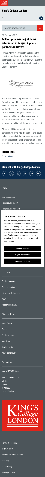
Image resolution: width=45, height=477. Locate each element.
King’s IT (14, 299)
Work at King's (17, 347)
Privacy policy (16, 449)
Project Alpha (7, 156)
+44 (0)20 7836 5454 (10, 371)
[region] (22, 238)
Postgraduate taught (19, 203)
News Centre (16, 324)
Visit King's (15, 341)
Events (14, 329)
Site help (14, 461)
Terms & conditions (18, 443)
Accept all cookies (22, 261)
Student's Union (17, 335)
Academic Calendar (19, 305)
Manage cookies (17, 473)
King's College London (14, 11)
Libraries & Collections (20, 293)
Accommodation (18, 287)
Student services (18, 281)
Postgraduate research (20, 209)
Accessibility (15, 467)
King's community (18, 353)
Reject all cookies (22, 255)
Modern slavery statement (20, 455)
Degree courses (18, 197)
